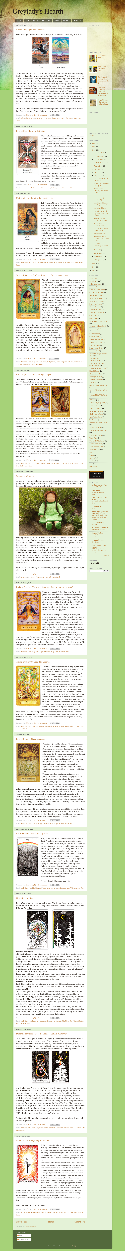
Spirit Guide (61, 118)
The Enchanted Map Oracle (98, 430)
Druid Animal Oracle (96, 301)
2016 (94, 150)
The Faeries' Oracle (95, 435)
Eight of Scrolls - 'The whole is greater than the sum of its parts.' (44, 587)
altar (90, 452)
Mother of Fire (48, 262)
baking (91, 455)
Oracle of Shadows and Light (98, 385)
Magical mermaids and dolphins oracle (96, 364)
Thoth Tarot (93, 438)
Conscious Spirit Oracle (97, 290)
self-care (53, 118)
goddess (61, 726)
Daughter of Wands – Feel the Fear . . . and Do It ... (101, 239)
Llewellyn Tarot (94, 351)
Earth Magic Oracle (95, 310)
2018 (94, 143)
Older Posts (79, 1221)
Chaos (23, 118)
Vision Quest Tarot (68, 188)
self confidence (58, 262)
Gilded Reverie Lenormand (98, 321)
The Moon (65, 1021)
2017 (94, 147)
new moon (40, 1021)
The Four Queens (98, 522)
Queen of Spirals (61, 362)
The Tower (68, 118)
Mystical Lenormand (96, 380)
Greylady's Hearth (38, 11)
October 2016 (98, 159)
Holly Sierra (51, 362)
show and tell (46, 577)
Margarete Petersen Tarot (97, 368)
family (33, 577)
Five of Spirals (55, 463)
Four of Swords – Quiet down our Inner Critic (103, 102)
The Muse (39, 364)
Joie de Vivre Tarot (95, 342)
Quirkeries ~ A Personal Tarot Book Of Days (100, 512)
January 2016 (98, 260)
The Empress (27, 729)
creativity (24, 577)
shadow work (27, 364)
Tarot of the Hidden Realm (98, 423)
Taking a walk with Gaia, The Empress (33, 662)
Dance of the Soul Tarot (100, 528)
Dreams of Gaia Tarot (96, 298)
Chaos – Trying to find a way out (30, 29)
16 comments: (42, 723)
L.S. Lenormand (94, 345)
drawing (92, 458)
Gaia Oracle (93, 315)
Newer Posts (21, 1221)
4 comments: (42, 460)
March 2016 (98, 253)
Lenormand (46, 20)
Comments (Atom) (31, 1227)
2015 (94, 264)
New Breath (95, 542)
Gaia (56, 726)
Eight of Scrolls (45, 463)
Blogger (74, 1246)
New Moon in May (24, 898)
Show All (106, 555)
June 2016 (97, 172)
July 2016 (97, 169)
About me (77, 20)
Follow (91, 136)
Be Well (94, 508)
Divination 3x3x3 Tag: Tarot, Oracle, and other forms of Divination (103, 91)
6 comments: (42, 359)
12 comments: (42, 259)
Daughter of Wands (42, 1128)
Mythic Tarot (93, 382)
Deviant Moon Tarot (96, 295)
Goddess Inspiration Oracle (98, 329)
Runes (57, 20)
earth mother (50, 726)
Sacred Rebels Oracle (96, 411)
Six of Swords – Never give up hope (32, 833)
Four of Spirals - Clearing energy (30, 739)
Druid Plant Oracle (95, 304)
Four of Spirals (55, 823)
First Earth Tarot (97, 540)
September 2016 (99, 163)
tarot (60, 188)
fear (27, 118)
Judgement (38, 118)
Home (19, 20)
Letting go (46, 118)
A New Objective (97, 487)
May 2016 (97, 176)
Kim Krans (35, 888)
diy (29, 577)
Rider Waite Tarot (95, 405)
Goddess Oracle (94, 334)
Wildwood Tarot (94, 449)
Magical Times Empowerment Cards (96, 359)
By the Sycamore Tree (99, 485)
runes (91, 464)
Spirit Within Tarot (95, 417)
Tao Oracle (93, 420)
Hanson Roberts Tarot (96, 339)
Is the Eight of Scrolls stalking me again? (34, 374)
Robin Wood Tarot (95, 408)
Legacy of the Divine (96, 348)
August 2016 (98, 166)
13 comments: (42, 115)
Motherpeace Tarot (95, 377)
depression (43, 362)
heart (30, 262)
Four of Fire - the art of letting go (30, 131)
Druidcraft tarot (94, 307)
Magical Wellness (98, 533)
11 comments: (42, 648)
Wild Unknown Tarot (77, 888)
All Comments (22, 1239)
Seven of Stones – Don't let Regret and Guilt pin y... (100, 198)
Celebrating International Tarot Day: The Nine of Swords (99, 551)
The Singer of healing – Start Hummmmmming (103, 80)
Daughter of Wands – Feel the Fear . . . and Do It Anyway (41, 1033)
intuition (62, 652)
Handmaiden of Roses (98, 529)
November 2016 (99, 156)
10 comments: (42, 185)
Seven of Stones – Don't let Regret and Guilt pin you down (42, 275)
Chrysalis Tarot (26, 362)
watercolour (93, 467)
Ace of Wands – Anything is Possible (32, 1140)
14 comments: (42, 574)
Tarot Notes (96, 490)
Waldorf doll (56, 577)
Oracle (35, 20)
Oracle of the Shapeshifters (98, 390)
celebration (25, 188)
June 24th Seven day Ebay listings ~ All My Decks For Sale (100, 517)
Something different (25, 476)
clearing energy (37, 823)
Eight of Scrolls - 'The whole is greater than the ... (100, 213)
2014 (94, 267)
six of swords (61, 888)
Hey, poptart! (96, 524)
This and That (96, 506)
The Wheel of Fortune (77, 1021)
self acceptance (74, 463)
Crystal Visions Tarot (96, 292)
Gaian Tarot (93, 318)
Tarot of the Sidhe (95, 427)
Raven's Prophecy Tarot (97, 403)
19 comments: (42, 1209)
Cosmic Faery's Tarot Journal (99, 546)
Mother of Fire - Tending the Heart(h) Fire (34, 198)
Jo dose (31, 118)
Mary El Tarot (94, 371)
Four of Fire (41, 188)
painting (92, 461)
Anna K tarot (93, 281)
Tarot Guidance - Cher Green (99, 498)
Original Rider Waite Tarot (98, 395)
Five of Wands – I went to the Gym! (103, 68)
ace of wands (25, 1212)
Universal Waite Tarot (96, 441)
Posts (19, 1235)
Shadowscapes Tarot (96, 414)
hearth (35, 262)
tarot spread (58, 1021)
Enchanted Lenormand (96, 313)
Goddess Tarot (94, 337)
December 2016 (99, 153)
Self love (67, 262)
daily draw (32, 188)
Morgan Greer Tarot (95, 374)
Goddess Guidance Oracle (97, 326)
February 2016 (99, 256)
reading (46, 1021)
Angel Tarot (93, 278)
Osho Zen (92, 400)
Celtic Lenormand (95, 284)
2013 (94, 270)
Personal (66, 20)
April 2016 (97, 250)
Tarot (27, 20)
